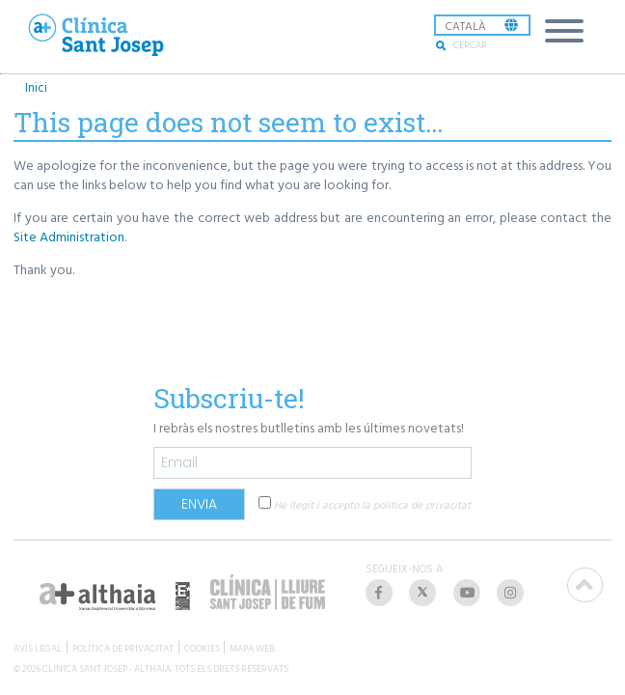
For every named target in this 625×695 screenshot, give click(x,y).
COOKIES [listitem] (202, 647)
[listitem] (381, 592)
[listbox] (482, 25)
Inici (36, 87)
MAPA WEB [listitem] (252, 647)
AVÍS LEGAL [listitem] (38, 647)
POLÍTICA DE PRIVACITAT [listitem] (123, 647)
